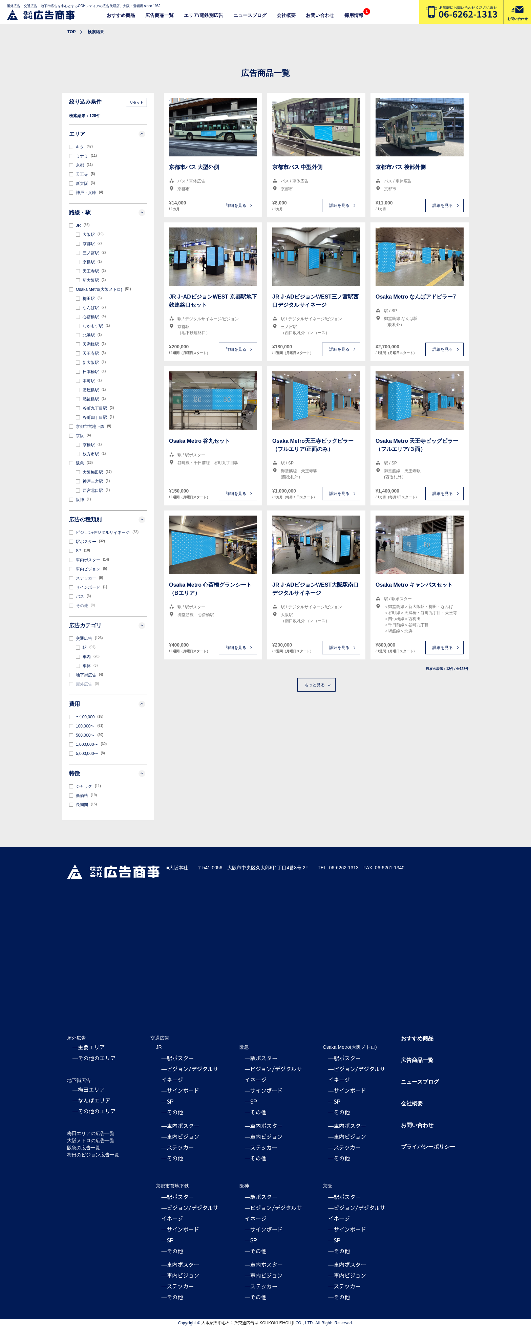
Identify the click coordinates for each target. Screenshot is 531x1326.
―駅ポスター (177, 1058)
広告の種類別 (107, 519)
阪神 (244, 1186)
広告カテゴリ (107, 625)
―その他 (172, 1112)
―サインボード (180, 1090)
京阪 (327, 1186)
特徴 (107, 773)
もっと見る (314, 684)
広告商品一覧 (159, 15)
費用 (107, 704)
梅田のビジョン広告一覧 (93, 1154)
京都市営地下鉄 (172, 1186)
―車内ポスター (180, 1125)
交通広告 (159, 1038)
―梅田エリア (88, 1089)
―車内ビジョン (180, 1136)
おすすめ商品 (121, 15)
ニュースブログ (250, 15)
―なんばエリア (91, 1100)
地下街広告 (79, 1080)
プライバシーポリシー (428, 1147)
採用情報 (353, 15)
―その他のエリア (94, 1058)
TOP (71, 31)
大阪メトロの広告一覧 (90, 1140)
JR (159, 1047)
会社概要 (286, 15)
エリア (107, 134)
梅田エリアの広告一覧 (90, 1133)
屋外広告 (76, 1038)
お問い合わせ (320, 15)
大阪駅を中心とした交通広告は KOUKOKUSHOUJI (247, 1322)
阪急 (244, 1047)
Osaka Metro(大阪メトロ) (350, 1047)
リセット (136, 102)
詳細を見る (236, 205)
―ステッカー (177, 1147)
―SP (167, 1101)
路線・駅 (107, 212)
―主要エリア (88, 1047)
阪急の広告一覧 (83, 1147)
